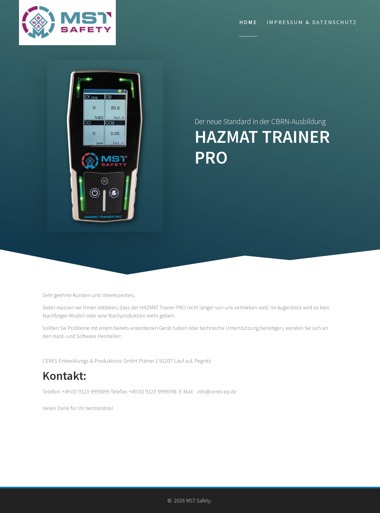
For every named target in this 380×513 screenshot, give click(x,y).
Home (248, 22)
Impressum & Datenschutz (312, 22)
